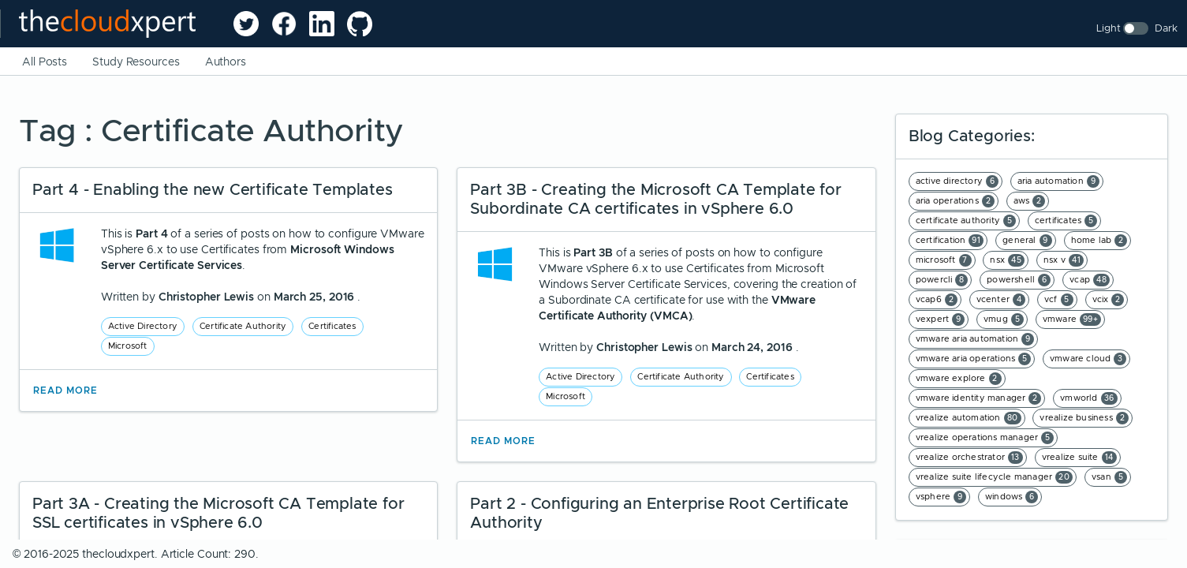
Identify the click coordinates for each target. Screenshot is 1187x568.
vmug (1004, 319)
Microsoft (127, 345)
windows (1011, 497)
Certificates (332, 325)
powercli (942, 280)
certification (950, 240)
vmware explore (959, 378)
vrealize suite (1079, 457)
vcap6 (936, 299)
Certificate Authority (243, 325)
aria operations (955, 201)
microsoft (944, 260)
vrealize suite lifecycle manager (994, 477)
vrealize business (1084, 418)
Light (1108, 28)
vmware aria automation (975, 339)
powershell (1019, 280)
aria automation (1058, 181)
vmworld (1088, 398)
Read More (65, 390)
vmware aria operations (973, 359)
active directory (957, 181)
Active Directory (142, 325)
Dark (1166, 28)
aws (1029, 201)
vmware (1072, 319)
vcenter (1000, 299)
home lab (1099, 240)
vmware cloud (1088, 359)
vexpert (940, 319)
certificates (1066, 221)
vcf (1058, 299)
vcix (1108, 299)
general (1026, 240)
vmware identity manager (979, 398)
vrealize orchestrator (969, 457)
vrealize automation (968, 418)
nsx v (1063, 260)
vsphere (941, 497)
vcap (1089, 280)
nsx (1007, 260)
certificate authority (966, 221)
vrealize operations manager (985, 438)
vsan (1109, 477)
